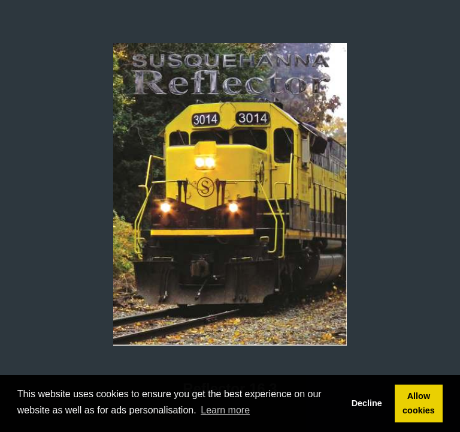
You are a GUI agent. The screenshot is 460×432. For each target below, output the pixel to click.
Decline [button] (367, 403)
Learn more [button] (225, 410)
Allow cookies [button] (418, 403)
